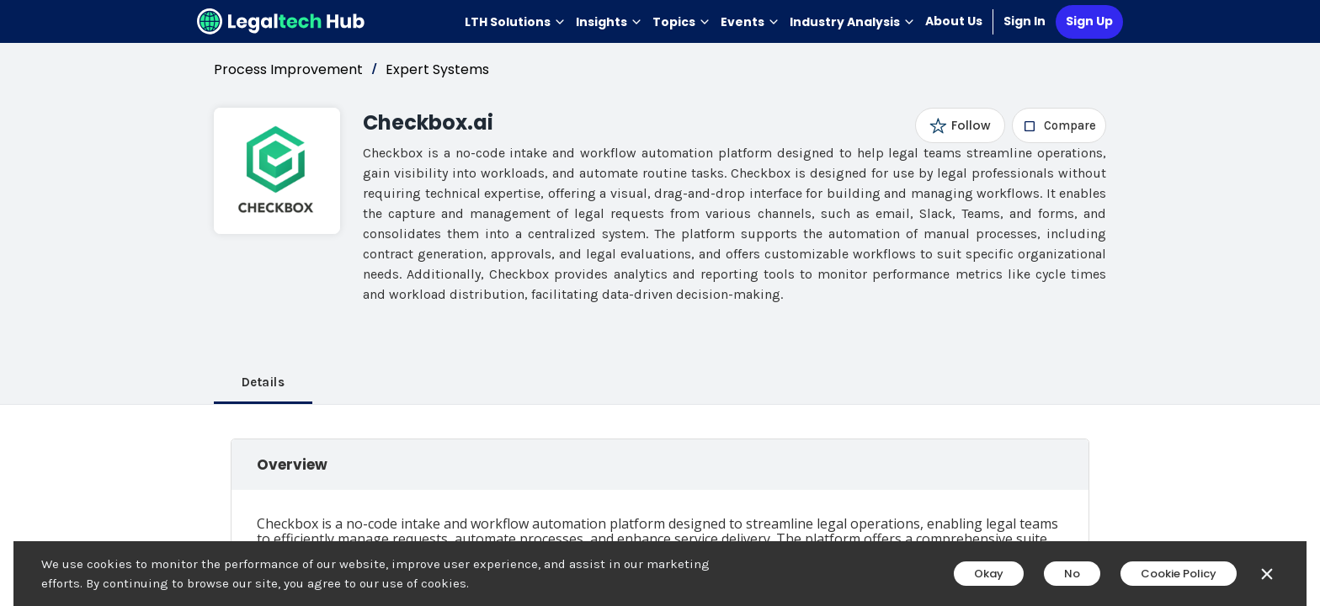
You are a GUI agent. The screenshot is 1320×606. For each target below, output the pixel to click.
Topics (681, 21)
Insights (609, 21)
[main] (660, 303)
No (1072, 574)
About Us (953, 21)
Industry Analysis (852, 21)
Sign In (1024, 21)
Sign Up (1089, 21)
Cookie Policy (1178, 574)
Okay (988, 574)
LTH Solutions (515, 21)
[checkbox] (1059, 125)
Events (750, 21)
